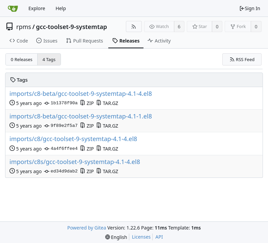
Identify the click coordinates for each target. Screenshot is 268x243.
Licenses (141, 237)
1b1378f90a (60, 103)
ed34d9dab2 (60, 171)
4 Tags (49, 59)
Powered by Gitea (86, 227)
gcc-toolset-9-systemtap (71, 26)
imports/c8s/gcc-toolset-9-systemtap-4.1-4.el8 (74, 162)
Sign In (249, 8)
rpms (23, 26)
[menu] (116, 237)
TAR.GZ (107, 103)
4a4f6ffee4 (60, 149)
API (159, 237)
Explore (36, 8)
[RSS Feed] (134, 26)
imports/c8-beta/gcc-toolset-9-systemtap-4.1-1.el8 (80, 116)
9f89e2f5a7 (60, 126)
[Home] (12, 8)
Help (60, 8)
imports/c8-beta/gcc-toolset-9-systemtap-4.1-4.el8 (80, 94)
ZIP (87, 103)
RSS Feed (242, 59)
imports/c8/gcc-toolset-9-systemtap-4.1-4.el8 (73, 139)
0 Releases (21, 59)
